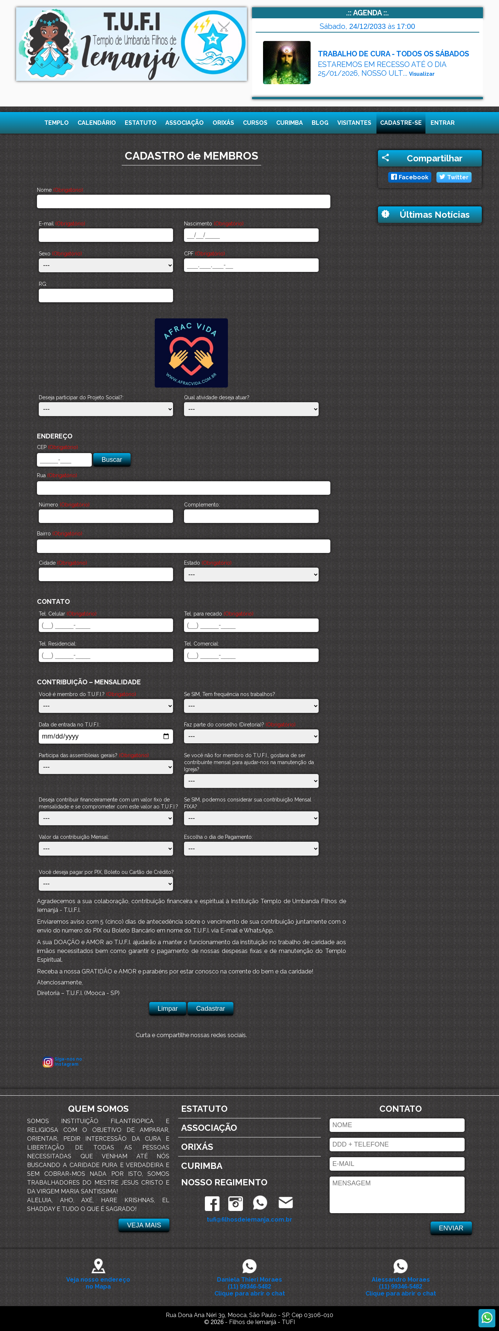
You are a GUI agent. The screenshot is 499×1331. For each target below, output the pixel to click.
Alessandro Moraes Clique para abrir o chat (400, 1283)
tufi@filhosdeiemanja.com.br (249, 1219)
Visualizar (422, 74)
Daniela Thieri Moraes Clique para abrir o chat (249, 1283)
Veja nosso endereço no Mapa (98, 1279)
